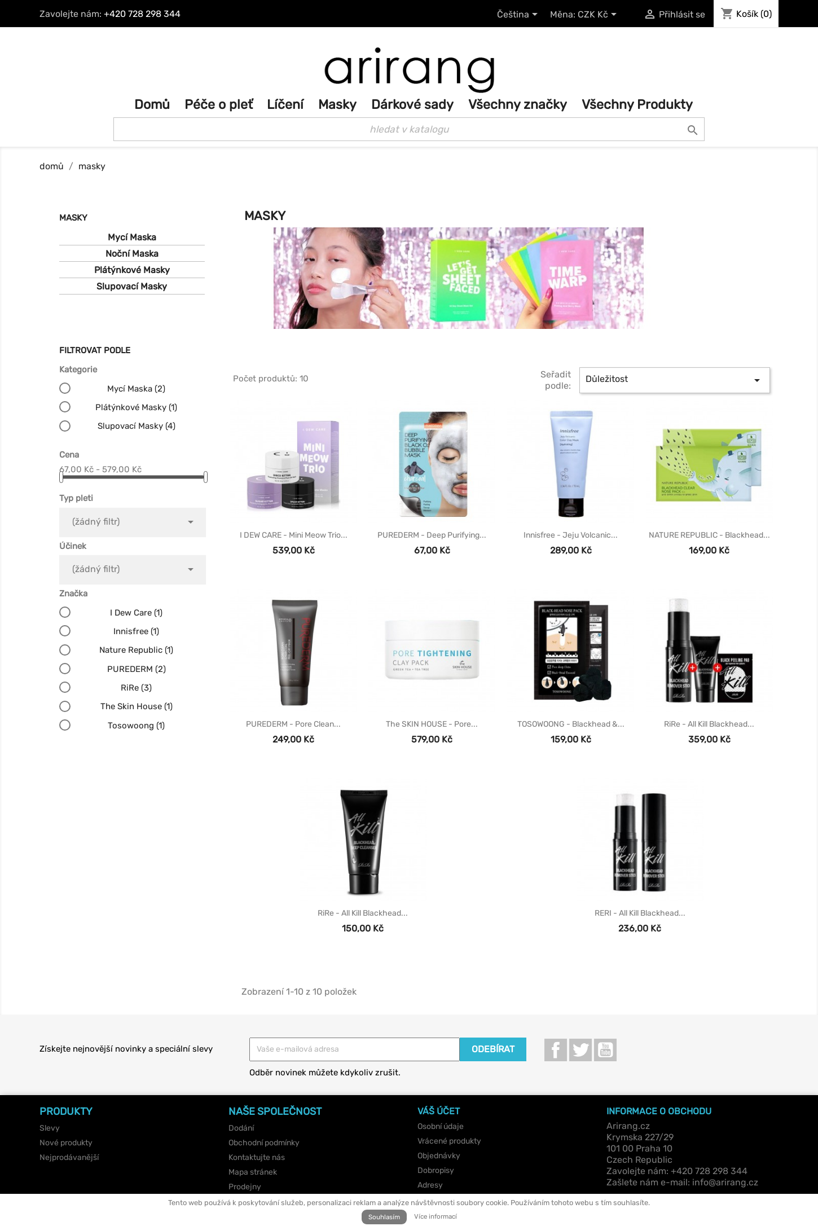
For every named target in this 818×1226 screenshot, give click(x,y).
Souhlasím (384, 1217)
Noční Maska (132, 253)
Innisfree (136, 631)
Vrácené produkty (449, 1141)
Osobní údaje (440, 1126)
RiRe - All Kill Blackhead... (709, 724)
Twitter (580, 1050)
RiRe (136, 688)
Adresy (430, 1185)
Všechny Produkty (637, 104)
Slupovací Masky (131, 286)
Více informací (435, 1216)
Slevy (49, 1128)
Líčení (285, 104)
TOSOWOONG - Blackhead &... (571, 724)
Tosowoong (136, 725)
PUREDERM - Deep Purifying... (431, 535)
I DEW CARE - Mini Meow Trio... (294, 535)
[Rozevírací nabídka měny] (599, 15)
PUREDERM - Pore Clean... (293, 724)
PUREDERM (136, 669)
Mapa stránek (252, 1172)
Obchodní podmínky (264, 1143)
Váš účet (438, 1111)
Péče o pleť (218, 104)
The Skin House (136, 706)
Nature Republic (136, 650)
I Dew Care (136, 613)
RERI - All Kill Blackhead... (640, 913)
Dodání (241, 1128)
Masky (337, 104)
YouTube (605, 1050)
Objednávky (438, 1156)
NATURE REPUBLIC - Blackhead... (709, 535)
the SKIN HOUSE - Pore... (432, 724)
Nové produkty (66, 1143)
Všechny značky (517, 104)
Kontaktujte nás (256, 1157)
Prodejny (244, 1187)
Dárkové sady (412, 104)
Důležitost (675, 380)
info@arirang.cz (725, 1182)
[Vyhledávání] (409, 129)
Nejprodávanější (69, 1157)
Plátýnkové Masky (132, 270)
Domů (152, 104)
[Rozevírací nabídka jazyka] (519, 15)
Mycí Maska (132, 237)
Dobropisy (435, 1170)
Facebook (555, 1050)
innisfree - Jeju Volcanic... (571, 535)
